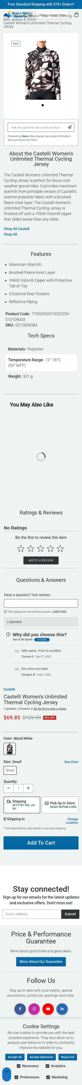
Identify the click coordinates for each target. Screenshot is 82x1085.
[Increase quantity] (28, 788)
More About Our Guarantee (41, 962)
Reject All (67, 1057)
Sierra (25, 136)
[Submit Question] (69, 127)
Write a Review (41, 560)
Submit (70, 914)
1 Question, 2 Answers (16, 708)
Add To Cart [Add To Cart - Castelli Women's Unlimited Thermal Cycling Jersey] (41, 843)
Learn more (59, 611)
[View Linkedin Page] (62, 1009)
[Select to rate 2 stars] (30, 548)
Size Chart (71, 761)
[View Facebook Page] (20, 1009)
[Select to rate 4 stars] (50, 548)
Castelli (9, 689)
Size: (12, 762)
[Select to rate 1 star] (20, 548)
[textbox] (41, 603)
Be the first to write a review (50, 708)
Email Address (2, 909)
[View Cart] (77, 15)
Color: (17, 739)
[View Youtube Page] (48, 1009)
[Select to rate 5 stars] (60, 548)
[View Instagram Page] (34, 1009)
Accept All (15, 1057)
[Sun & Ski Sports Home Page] (16, 14)
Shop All (10, 234)
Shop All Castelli (17, 229)
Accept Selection (41, 1057)
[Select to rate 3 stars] (40, 548)
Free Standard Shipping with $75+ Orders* (41, 4)
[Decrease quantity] (8, 788)
